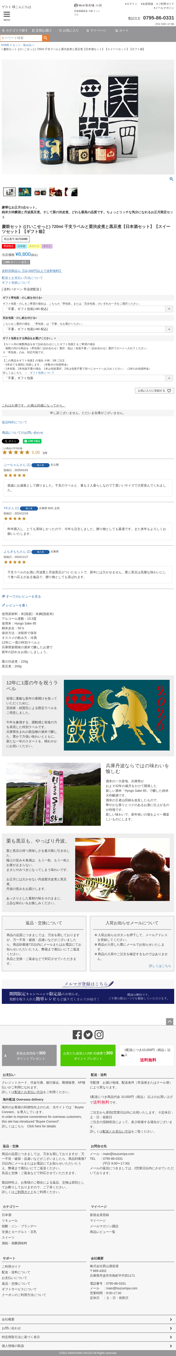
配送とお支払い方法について (22, 278)
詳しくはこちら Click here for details (29, 1126)
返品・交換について (16, 1283)
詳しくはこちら (160, 966)
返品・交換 (11, 1146)
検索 (45, 38)
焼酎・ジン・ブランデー (19, 1226)
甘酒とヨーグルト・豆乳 (19, 1232)
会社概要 (97, 1258)
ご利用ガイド (166, 3)
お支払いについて (14, 1278)
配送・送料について (16, 1272)
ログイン (132, 3)
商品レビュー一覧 (102, 1232)
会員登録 (147, 3)
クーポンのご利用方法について (24, 1295)
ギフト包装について (16, 282)
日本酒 (6, 1215)
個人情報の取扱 (13, 1346)
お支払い (9, 1075)
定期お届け (42, 30)
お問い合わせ (11, 1328)
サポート (9, 1258)
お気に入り (69, 30)
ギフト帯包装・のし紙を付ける (23, 297)
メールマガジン (164, 8)
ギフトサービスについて (19, 1289)
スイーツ (8, 1237)
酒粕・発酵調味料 (14, 1243)
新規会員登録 (99, 1215)
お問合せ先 (99, 1146)
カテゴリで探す (15, 30)
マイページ (96, 30)
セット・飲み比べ (23, 45)
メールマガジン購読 (104, 1226)
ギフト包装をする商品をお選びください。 (30, 338)
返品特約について (14, 422)
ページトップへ (169, 1021)
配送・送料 (99, 1075)
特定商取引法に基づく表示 (21, 1337)
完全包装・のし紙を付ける (20, 318)
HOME (5, 45)
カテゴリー (11, 1206)
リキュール (10, 1220)
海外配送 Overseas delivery (23, 1099)
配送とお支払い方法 (28, 1092)
